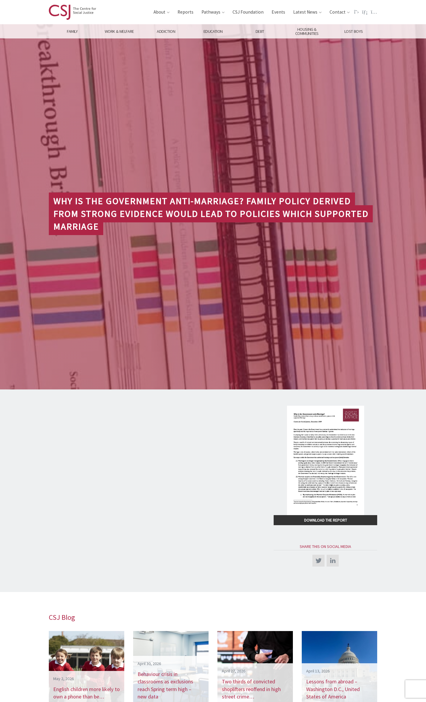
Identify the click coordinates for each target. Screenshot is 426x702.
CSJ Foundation (248, 12)
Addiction (166, 31)
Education (212, 31)
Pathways (210, 12)
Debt (260, 31)
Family (72, 31)
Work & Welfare (119, 31)
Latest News (305, 12)
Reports (185, 12)
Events (278, 12)
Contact (338, 12)
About (159, 12)
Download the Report (325, 520)
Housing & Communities (307, 31)
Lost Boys (353, 31)
